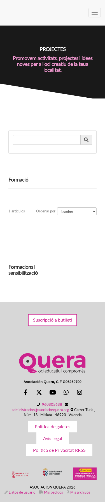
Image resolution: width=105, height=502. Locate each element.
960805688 (52, 404)
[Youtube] (53, 393)
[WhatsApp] (66, 393)
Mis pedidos (53, 492)
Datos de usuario (22, 492)
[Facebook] (25, 393)
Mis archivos (80, 492)
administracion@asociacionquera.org (40, 409)
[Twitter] (39, 393)
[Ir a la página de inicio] (3, 12)
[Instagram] (79, 393)
